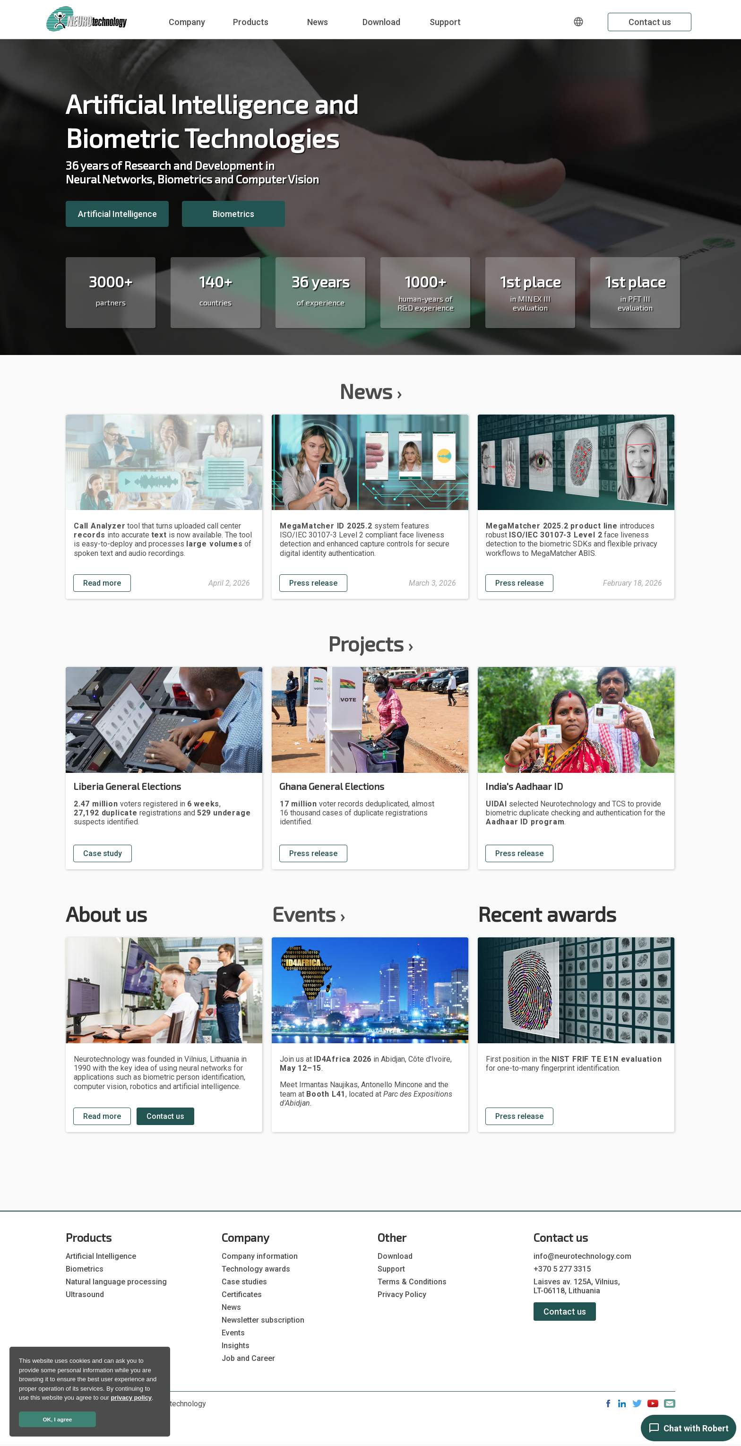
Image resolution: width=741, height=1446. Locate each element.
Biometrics (233, 214)
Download (381, 22)
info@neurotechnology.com (582, 1256)
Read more (102, 583)
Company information (260, 1256)
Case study (102, 853)
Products (250, 22)
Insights (236, 1345)
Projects (370, 643)
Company (187, 22)
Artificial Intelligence (117, 214)
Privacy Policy (402, 1294)
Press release (313, 583)
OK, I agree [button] (57, 1419)
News (317, 22)
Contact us (650, 22)
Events (308, 913)
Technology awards (256, 1268)
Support (445, 22)
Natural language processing (116, 1281)
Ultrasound (85, 1294)
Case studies (244, 1281)
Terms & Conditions (412, 1281)
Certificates (242, 1294)
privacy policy (131, 1397)
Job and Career (248, 1358)
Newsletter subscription (263, 1320)
